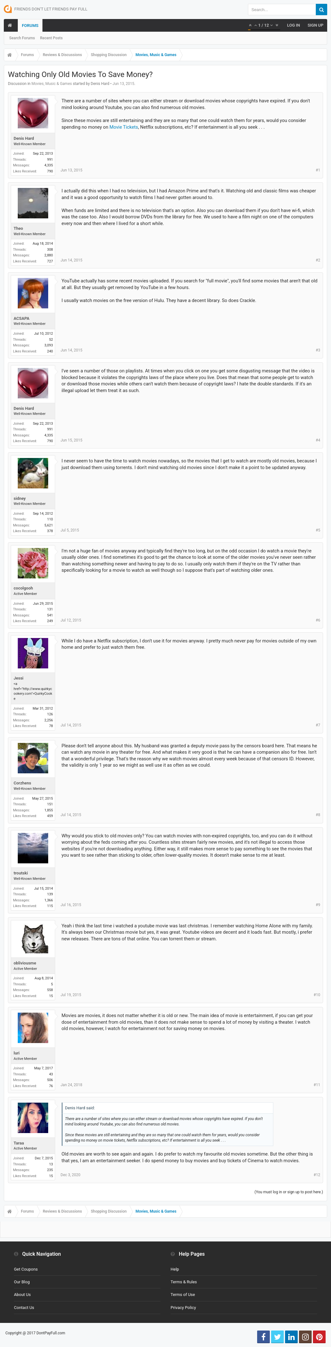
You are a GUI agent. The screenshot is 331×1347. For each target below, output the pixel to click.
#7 (318, 725)
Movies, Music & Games (51, 83)
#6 (318, 620)
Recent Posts (51, 38)
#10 (317, 995)
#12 (317, 1175)
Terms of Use (183, 1294)
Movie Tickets (123, 127)
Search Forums (22, 38)
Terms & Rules (184, 1281)
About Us (22, 1294)
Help (175, 1269)
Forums (30, 25)
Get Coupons (26, 1269)
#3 (318, 350)
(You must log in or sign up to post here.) (289, 1192)
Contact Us (24, 1307)
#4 (318, 440)
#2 (318, 260)
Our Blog (22, 1281)
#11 (317, 1085)
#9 (318, 905)
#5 (318, 530)
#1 (318, 170)
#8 (318, 815)
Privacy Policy (183, 1307)
